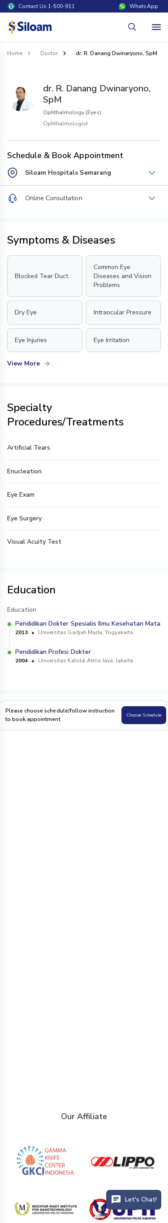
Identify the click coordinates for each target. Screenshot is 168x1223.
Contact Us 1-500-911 (41, 6)
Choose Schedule (143, 715)
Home (14, 53)
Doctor (49, 53)
